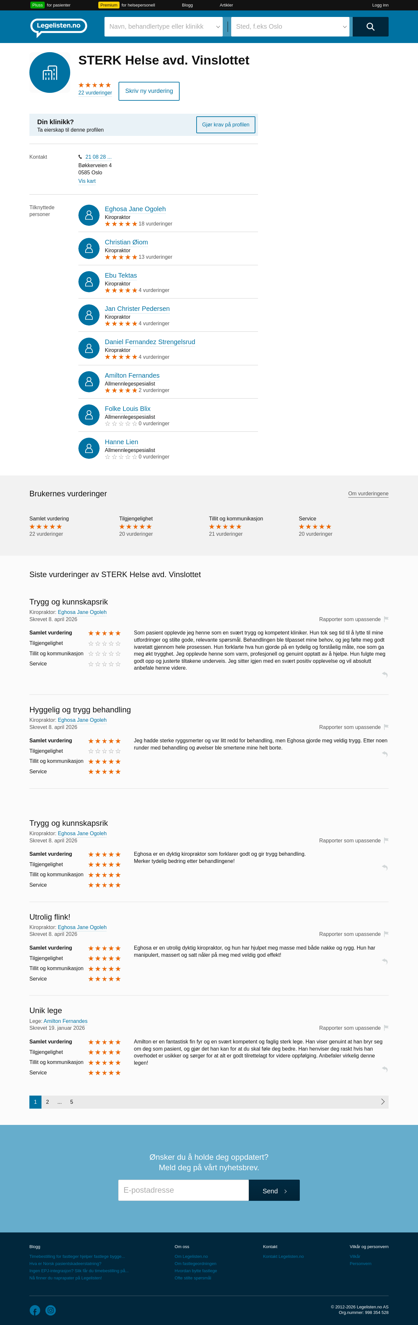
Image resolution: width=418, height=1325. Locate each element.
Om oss (182, 1244)
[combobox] (163, 26)
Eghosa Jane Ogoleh (135, 206)
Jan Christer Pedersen (137, 306)
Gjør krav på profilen (225, 122)
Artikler (226, 5)
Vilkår (355, 1254)
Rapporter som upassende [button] (350, 617)
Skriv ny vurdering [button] (145, 90)
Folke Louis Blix (128, 406)
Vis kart (87, 179)
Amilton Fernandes (132, 373)
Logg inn (380, 5)
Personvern (360, 1261)
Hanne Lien (121, 439)
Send (270, 1188)
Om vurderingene (368, 491)
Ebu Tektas (121, 273)
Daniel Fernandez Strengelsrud (150, 339)
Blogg (187, 5)
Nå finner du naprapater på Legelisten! (65, 1276)
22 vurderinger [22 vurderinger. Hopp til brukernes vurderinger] (95, 92)
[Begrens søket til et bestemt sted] (290, 26)
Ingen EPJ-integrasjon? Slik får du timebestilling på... (79, 1268)
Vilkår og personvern (369, 1244)
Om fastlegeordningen (196, 1261)
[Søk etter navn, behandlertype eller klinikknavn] (163, 26)
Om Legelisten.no (191, 1254)
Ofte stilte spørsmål (193, 1276)
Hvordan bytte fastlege (196, 1268)
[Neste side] (383, 1100)
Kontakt (270, 1244)
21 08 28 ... (99, 154)
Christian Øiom (126, 239)
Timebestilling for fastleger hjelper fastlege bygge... (77, 1254)
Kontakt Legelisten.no (283, 1254)
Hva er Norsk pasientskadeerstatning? (65, 1261)
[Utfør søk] (371, 26)
